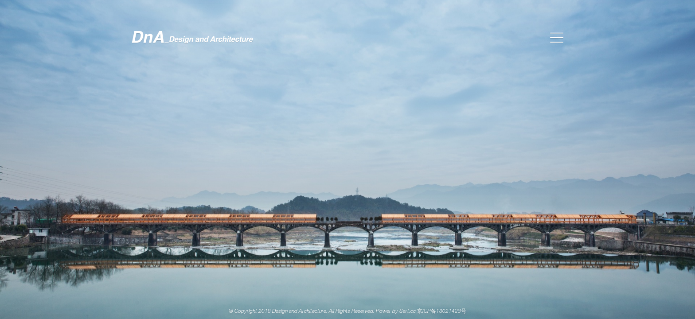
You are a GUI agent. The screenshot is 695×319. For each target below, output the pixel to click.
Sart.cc (407, 311)
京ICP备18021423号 (441, 311)
